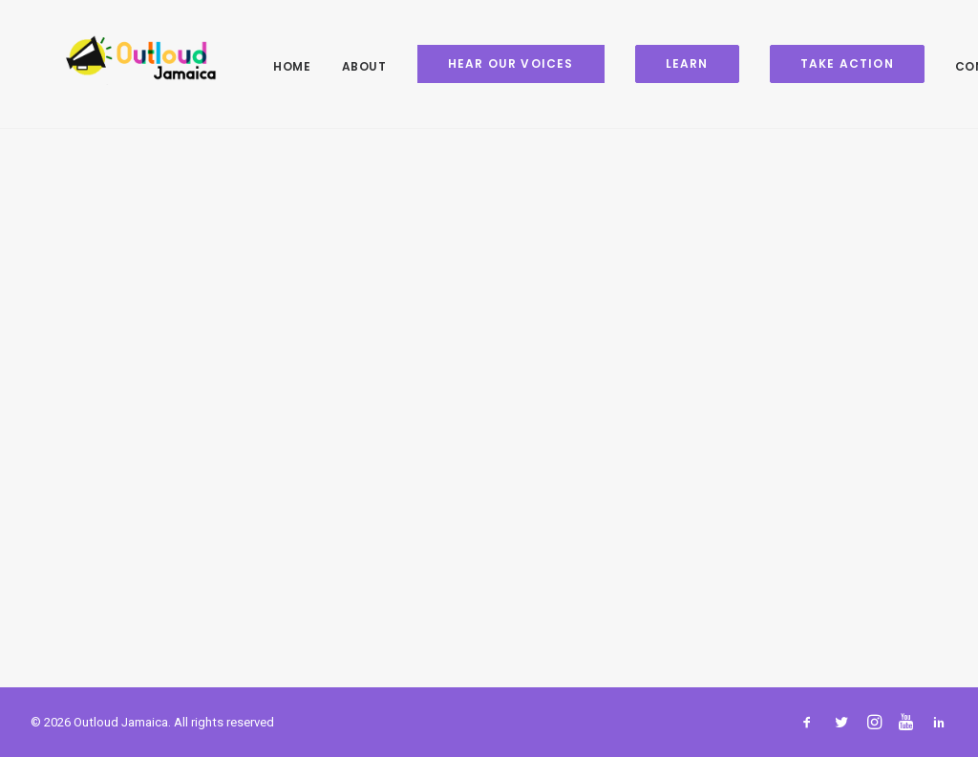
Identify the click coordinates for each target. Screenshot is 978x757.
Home (263, 66)
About (335, 66)
